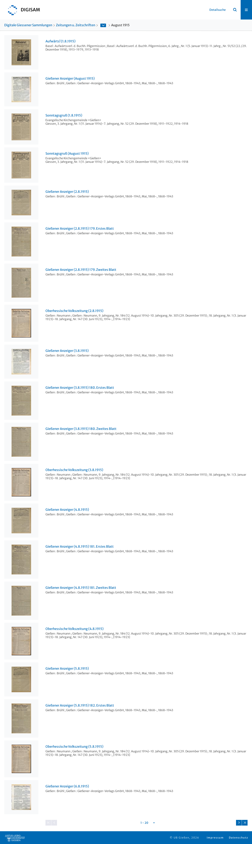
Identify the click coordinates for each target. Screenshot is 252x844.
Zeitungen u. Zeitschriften (75, 25)
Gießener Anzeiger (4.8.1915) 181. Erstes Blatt (79, 547)
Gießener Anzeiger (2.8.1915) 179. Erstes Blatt (79, 229)
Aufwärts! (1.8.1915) (60, 41)
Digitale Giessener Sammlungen (28, 25)
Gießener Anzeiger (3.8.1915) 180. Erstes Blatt (79, 388)
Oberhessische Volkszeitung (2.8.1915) (74, 311)
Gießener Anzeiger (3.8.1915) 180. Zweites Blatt (80, 429)
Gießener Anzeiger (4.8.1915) (67, 510)
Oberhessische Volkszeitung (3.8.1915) (74, 470)
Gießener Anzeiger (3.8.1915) (67, 351)
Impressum (215, 837)
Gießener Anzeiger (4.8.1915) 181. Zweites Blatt (80, 588)
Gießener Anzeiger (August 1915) (70, 79)
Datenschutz (238, 837)
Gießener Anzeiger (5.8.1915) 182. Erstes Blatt (79, 705)
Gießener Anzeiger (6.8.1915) (67, 786)
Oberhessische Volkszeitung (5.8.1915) (74, 747)
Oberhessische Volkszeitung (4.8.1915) (74, 629)
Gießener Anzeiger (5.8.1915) (67, 669)
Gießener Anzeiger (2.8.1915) (67, 192)
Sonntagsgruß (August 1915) (67, 154)
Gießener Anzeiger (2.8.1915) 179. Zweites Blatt (80, 270)
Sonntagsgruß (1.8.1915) (63, 115)
